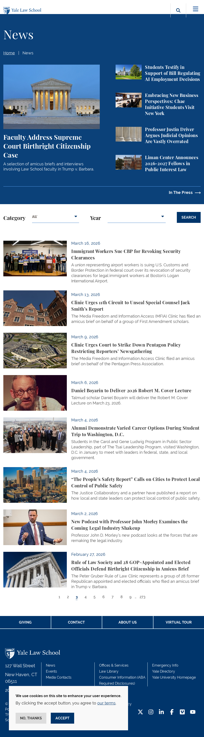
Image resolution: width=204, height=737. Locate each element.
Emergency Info (165, 665)
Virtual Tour (179, 622)
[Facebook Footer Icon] (172, 712)
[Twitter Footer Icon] (140, 712)
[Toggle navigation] (195, 9)
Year (95, 218)
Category (14, 218)
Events (51, 671)
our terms (106, 703)
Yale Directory (163, 671)
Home (9, 53)
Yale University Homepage (174, 677)
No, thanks (31, 718)
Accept (62, 718)
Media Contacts (58, 677)
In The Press (181, 192)
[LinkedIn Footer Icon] (161, 712)
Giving (25, 622)
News (27, 53)
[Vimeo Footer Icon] (182, 712)
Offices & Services (114, 665)
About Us (127, 622)
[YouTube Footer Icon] (193, 712)
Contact (76, 622)
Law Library (108, 671)
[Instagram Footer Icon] (151, 712)
